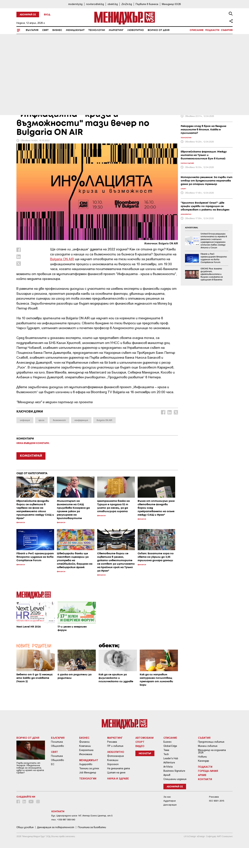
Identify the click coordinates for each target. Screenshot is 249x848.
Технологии (96, 30)
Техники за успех (89, 768)
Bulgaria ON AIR (62, 259)
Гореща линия (208, 771)
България (32, 30)
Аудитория (169, 801)
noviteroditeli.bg (95, 4)
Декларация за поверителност (55, 827)
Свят (45, 30)
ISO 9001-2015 (216, 801)
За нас (167, 797)
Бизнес (57, 30)
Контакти (205, 779)
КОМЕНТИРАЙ (31, 455)
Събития (227, 30)
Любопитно (135, 30)
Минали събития (207, 746)
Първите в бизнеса (147, 4)
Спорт (139, 742)
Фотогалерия (115, 756)
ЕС (52, 764)
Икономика (85, 754)
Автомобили (144, 737)
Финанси (84, 742)
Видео (139, 746)
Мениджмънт (75, 30)
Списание (197, 30)
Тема (166, 750)
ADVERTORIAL (191, 228)
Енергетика (86, 750)
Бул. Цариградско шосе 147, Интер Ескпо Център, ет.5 (81, 816)
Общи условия (25, 827)
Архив (166, 775)
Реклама (112, 742)
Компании (85, 746)
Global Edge (170, 746)
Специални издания (174, 779)
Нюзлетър (145, 754)
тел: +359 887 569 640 (63, 819)
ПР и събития (115, 746)
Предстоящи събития (211, 742)
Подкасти (212, 30)
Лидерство (85, 764)
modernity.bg (75, 4)
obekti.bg (113, 4)
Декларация (170, 805)
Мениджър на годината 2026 (212, 751)
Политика (57, 742)
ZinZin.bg (126, 4)
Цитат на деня (116, 772)
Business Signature (174, 771)
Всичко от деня (158, 30)
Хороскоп (113, 764)
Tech (166, 754)
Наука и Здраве (118, 778)
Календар (203, 761)
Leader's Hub (170, 758)
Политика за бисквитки (92, 827)
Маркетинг (116, 30)
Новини (202, 756)
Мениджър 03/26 (171, 4)
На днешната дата (118, 768)
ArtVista (168, 766)
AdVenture (169, 762)
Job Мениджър (87, 772)
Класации (112, 760)
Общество (57, 746)
